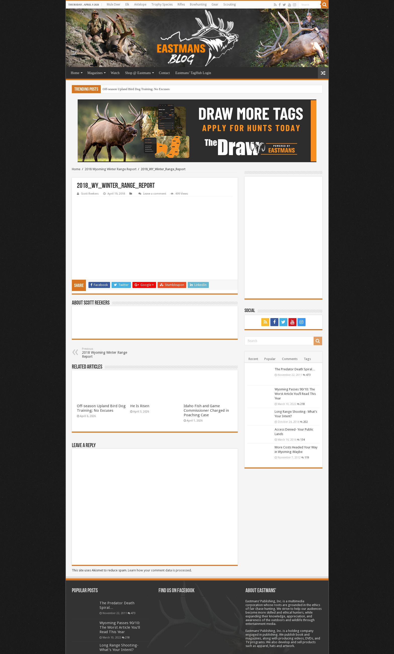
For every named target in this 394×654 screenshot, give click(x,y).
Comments (290, 359)
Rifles (181, 4)
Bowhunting (198, 4)
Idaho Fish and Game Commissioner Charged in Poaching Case (206, 377)
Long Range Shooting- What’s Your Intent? (119, 614)
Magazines (95, 73)
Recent (253, 359)
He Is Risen (139, 373)
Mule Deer (113, 4)
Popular (270, 359)
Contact (164, 73)
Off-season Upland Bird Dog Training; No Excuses (136, 89)
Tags (307, 359)
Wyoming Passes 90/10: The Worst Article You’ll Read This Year (295, 393)
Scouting (229, 4)
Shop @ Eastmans (138, 73)
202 (305, 421)
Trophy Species (162, 4)
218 (302, 403)
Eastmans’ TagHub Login (193, 73)
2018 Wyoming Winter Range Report (110, 169)
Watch (115, 73)
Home (75, 73)
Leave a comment (154, 193)
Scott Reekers (90, 193)
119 (307, 457)
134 (302, 439)
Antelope (140, 4)
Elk (127, 4)
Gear (215, 4)
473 (308, 374)
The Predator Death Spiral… (295, 369)
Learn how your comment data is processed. (160, 537)
